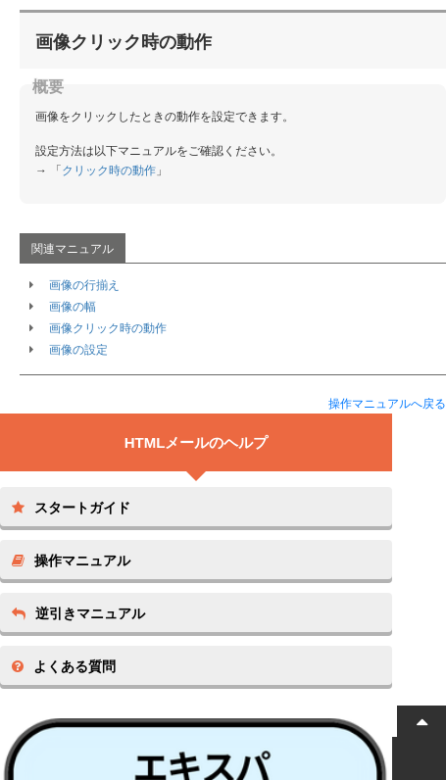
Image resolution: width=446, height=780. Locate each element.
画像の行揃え (84, 285)
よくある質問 (64, 666)
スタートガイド (71, 507)
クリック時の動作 (109, 170)
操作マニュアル (71, 560)
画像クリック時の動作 (108, 328)
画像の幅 (72, 307)
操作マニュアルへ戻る (387, 404)
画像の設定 (78, 350)
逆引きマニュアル (78, 613)
